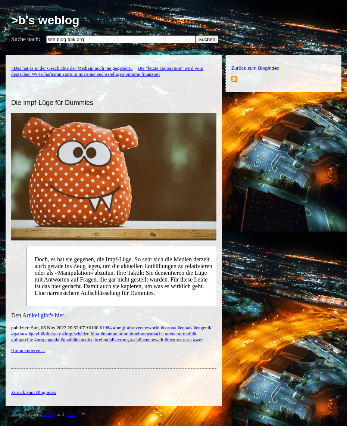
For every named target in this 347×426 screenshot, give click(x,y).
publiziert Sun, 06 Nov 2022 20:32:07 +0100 (55, 327)
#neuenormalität (180, 333)
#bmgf (119, 327)
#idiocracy (51, 333)
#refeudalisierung (112, 339)
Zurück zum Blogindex (255, 68)
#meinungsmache (147, 333)
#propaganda (46, 339)
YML (70, 414)
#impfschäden (76, 333)
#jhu (95, 333)
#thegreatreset (178, 339)
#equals (185, 327)
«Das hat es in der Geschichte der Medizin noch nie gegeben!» (72, 68)
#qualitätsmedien (77, 339)
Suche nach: (25, 39)
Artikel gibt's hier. (43, 315)
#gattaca (19, 333)
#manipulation (114, 333)
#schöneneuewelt (146, 339)
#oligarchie (22, 339)
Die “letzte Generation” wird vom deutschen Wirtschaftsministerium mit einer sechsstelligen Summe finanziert (107, 71)
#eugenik (203, 327)
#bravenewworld (143, 327)
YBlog (49, 414)
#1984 (106, 327)
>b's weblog (45, 20)
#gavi (34, 333)
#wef (198, 339)
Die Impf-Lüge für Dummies (52, 102)
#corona (168, 327)
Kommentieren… (28, 350)
